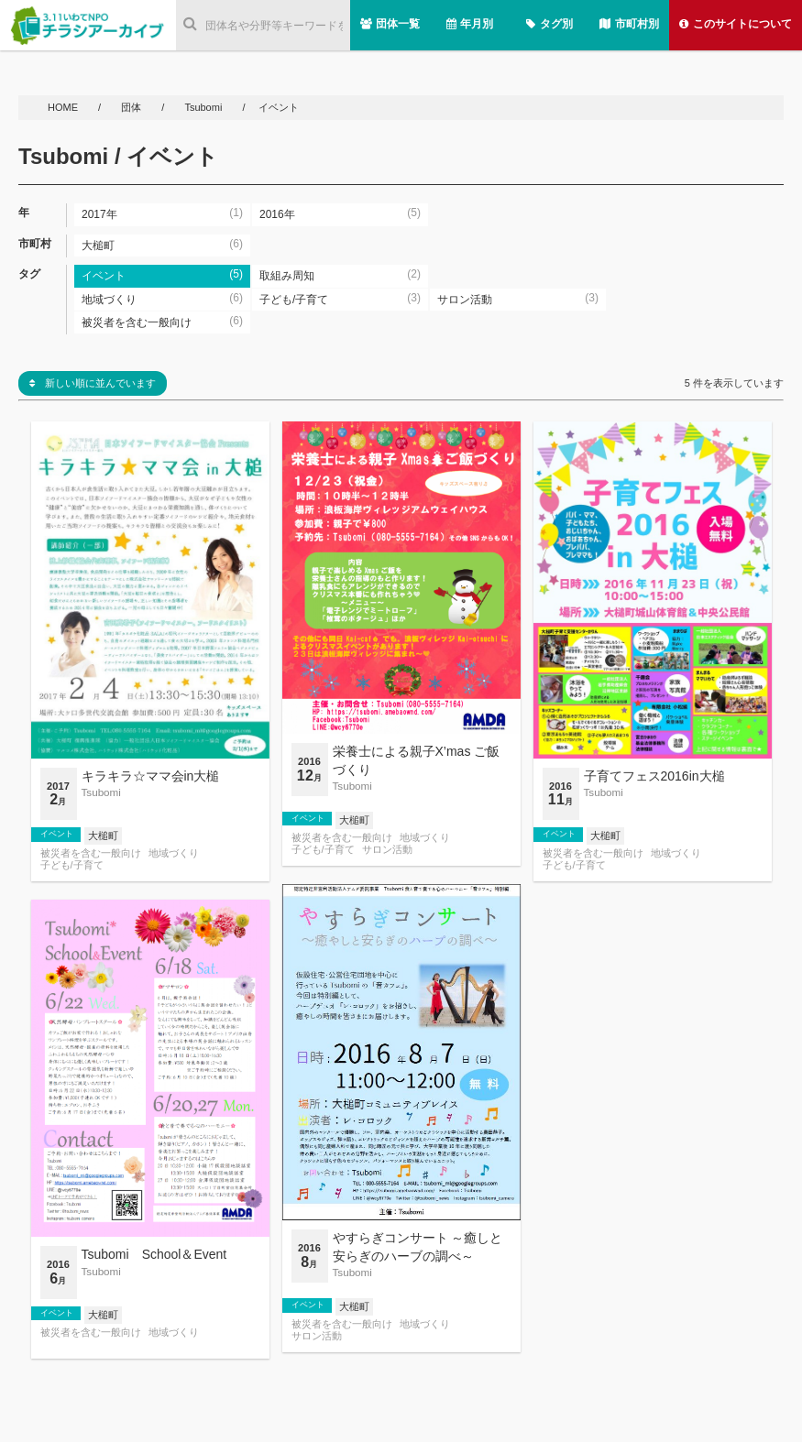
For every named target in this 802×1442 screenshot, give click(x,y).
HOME (64, 107)
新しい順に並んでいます (92, 382)
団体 (132, 107)
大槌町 (103, 835)
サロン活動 (387, 850)
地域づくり (173, 853)
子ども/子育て (72, 865)
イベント (56, 833)
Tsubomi (203, 107)
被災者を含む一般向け (90, 853)
